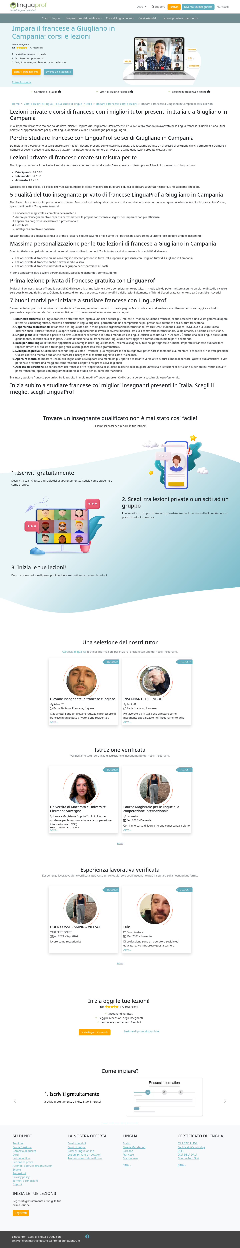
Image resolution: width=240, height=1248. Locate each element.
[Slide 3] (117, 1123)
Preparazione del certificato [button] (83, 18)
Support (158, 6)
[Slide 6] (135, 1123)
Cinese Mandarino (134, 1147)
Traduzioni (19, 1173)
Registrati (21, 1213)
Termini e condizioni (25, 1181)
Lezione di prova (23, 1162)
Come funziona (21, 82)
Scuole (17, 1169)
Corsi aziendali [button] (147, 18)
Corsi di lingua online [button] (119, 18)
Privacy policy (21, 1177)
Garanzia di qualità (74, 651)
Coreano (128, 1151)
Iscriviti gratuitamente (26, 71)
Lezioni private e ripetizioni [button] (179, 18)
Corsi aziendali (77, 1143)
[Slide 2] (111, 1123)
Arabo (126, 1143)
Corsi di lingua (77, 1147)
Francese (128, 1154)
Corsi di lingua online (81, 1151)
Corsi (16, 1154)
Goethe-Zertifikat (188, 1158)
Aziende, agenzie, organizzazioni (33, 1166)
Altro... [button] (54, 722)
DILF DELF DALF (187, 1154)
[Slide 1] (105, 1123)
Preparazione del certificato (85, 1158)
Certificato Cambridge (191, 1147)
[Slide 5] (129, 1123)
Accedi (223, 6)
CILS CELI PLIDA (188, 1143)
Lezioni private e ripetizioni (84, 1154)
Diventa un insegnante (198, 7)
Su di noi (18, 1143)
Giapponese (130, 1158)
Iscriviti (174, 7)
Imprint (17, 1184)
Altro (140, 6)
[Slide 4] (123, 1123)
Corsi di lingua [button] (51, 18)
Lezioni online (21, 1158)
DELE (181, 1151)
